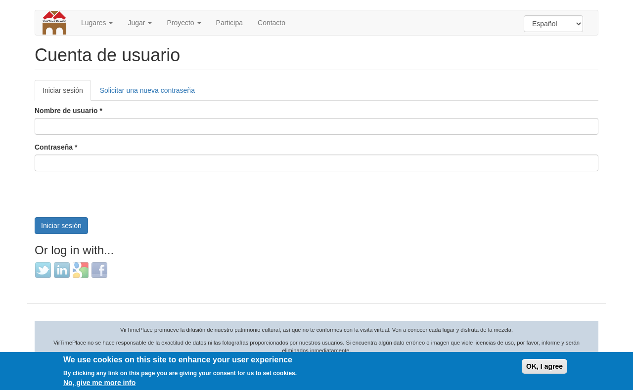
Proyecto (184, 23)
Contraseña (56, 147)
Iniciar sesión (67, 93)
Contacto (271, 23)
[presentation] (110, 198)
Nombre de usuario (68, 111)
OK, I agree (544, 366)
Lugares (97, 23)
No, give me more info (99, 383)
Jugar (140, 23)
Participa (229, 23)
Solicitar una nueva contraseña (147, 90)
